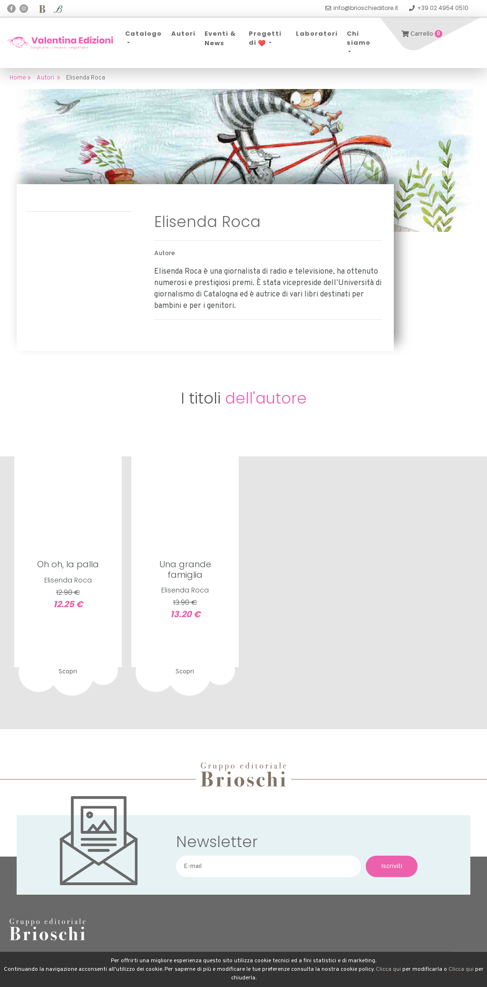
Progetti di (265, 38)
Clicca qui (388, 969)
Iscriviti (391, 866)
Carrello (421, 34)
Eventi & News (220, 38)
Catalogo (143, 33)
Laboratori (317, 33)
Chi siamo (358, 38)
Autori (183, 33)
